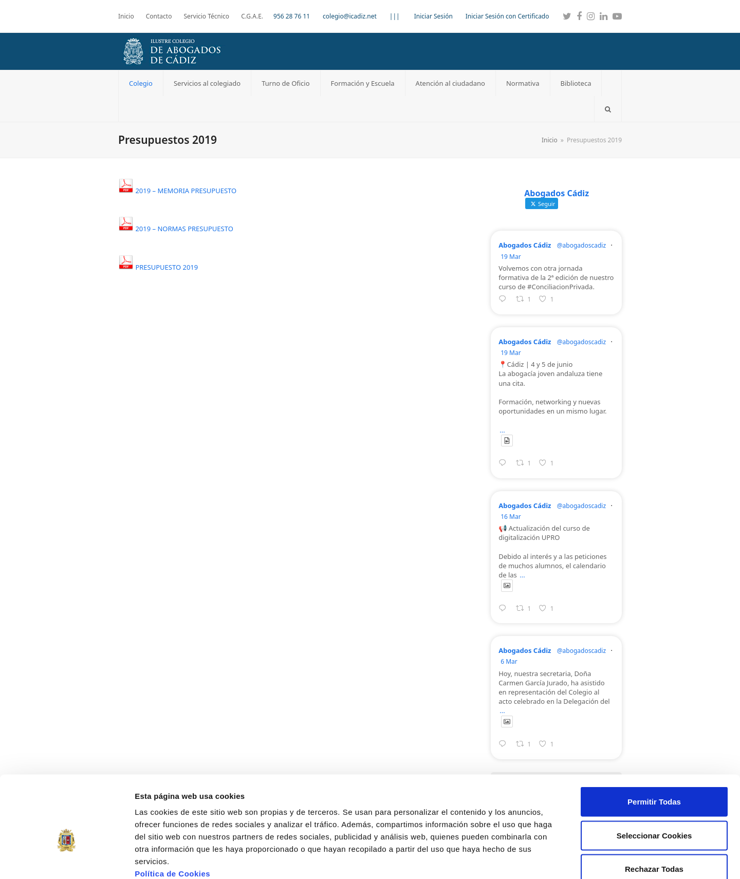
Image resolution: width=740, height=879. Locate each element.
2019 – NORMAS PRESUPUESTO (184, 228)
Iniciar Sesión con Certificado (507, 16)
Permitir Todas (654, 744)
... (502, 430)
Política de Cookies (172, 816)
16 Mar (511, 516)
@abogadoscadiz (581, 245)
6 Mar (509, 661)
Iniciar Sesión (433, 16)
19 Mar (511, 256)
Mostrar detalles (552, 858)
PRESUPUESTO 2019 (166, 267)
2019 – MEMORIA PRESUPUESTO (185, 190)
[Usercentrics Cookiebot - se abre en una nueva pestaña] (67, 859)
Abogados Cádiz (524, 245)
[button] (608, 109)
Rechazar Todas (654, 811)
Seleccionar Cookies (654, 778)
